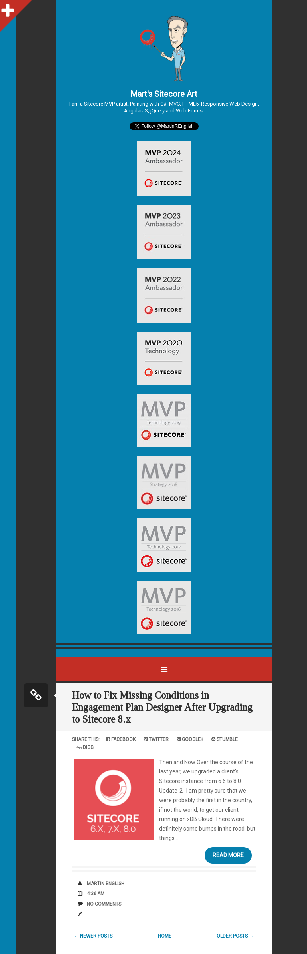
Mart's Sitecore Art (163, 94)
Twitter (156, 739)
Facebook (121, 739)
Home (164, 936)
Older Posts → (235, 936)
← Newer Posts (93, 936)
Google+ (190, 739)
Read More (228, 855)
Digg (85, 747)
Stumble (224, 739)
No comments (104, 904)
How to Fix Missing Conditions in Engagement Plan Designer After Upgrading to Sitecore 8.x (162, 707)
